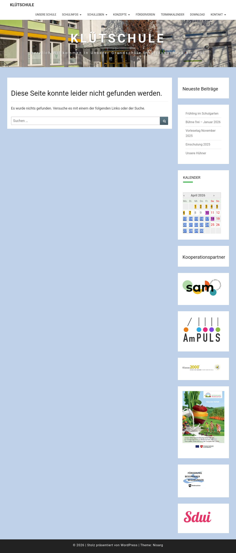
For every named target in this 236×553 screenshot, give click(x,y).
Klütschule (22, 5)
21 (191, 225)
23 (201, 225)
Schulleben (95, 14)
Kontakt (217, 14)
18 (212, 219)
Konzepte (120, 14)
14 (191, 219)
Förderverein (145, 14)
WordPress (129, 545)
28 (191, 231)
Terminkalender (172, 14)
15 (196, 219)
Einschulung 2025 (198, 144)
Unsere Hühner (196, 153)
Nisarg (158, 545)
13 (185, 219)
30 (201, 231)
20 (185, 225)
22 (196, 225)
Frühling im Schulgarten (202, 113)
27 (185, 231)
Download (197, 14)
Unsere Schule (45, 14)
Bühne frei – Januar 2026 (203, 122)
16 (201, 219)
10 (207, 213)
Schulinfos (70, 14)
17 (207, 219)
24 (207, 225)
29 (196, 231)
